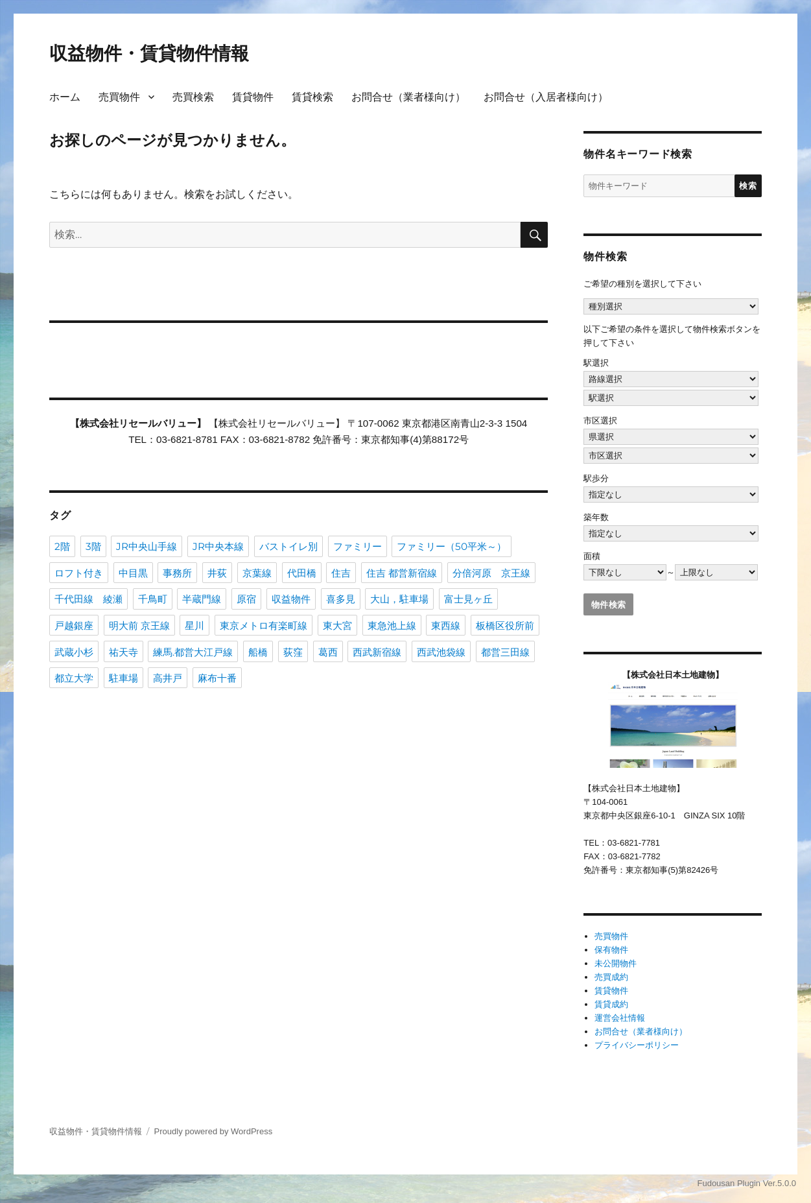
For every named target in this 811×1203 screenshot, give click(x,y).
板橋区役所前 (505, 625)
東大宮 (337, 625)
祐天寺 (123, 652)
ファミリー (357, 546)
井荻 (217, 573)
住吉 (341, 573)
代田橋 (301, 573)
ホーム (64, 97)
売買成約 (611, 977)
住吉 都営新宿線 (401, 573)
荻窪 (293, 652)
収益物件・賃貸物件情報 (149, 53)
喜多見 (340, 599)
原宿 (246, 599)
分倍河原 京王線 (491, 573)
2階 (62, 546)
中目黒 (133, 573)
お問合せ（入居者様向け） (546, 97)
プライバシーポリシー (636, 1045)
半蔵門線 (201, 599)
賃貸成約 (611, 1004)
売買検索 (193, 97)
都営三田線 (505, 652)
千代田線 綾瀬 (88, 599)
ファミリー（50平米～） (451, 546)
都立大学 (73, 678)
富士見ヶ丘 (468, 599)
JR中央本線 (218, 546)
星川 (194, 625)
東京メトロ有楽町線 (263, 625)
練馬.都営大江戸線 (193, 652)
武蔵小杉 (73, 652)
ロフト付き (78, 573)
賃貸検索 (312, 97)
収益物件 (291, 599)
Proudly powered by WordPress (213, 1131)
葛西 (328, 652)
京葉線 (257, 573)
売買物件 (119, 97)
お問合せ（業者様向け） (408, 97)
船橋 (258, 652)
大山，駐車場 (399, 599)
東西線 (445, 625)
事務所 (177, 573)
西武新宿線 (377, 652)
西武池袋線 (441, 652)
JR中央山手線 (146, 546)
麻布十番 (217, 678)
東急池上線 (392, 625)
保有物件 (611, 950)
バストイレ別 (288, 546)
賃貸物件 (253, 97)
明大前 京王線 (139, 625)
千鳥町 (152, 599)
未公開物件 (615, 963)
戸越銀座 (73, 625)
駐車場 (123, 678)
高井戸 (167, 678)
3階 (93, 546)
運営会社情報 (619, 1018)
